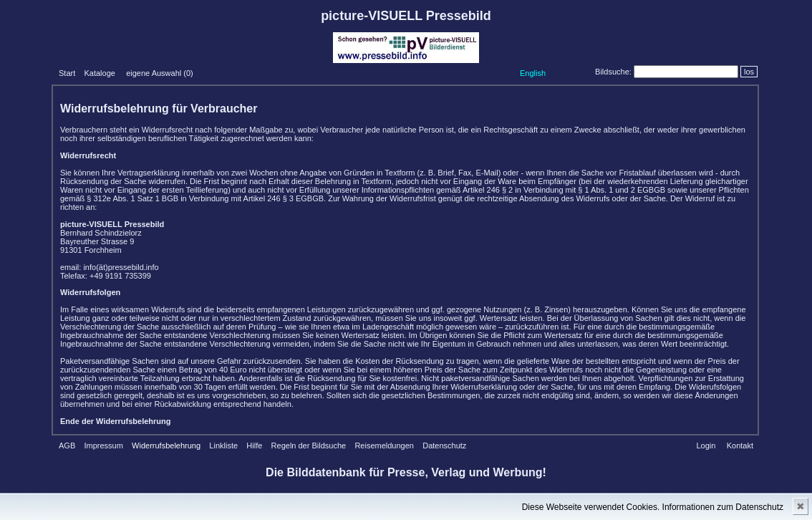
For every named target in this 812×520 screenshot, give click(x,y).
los (749, 71)
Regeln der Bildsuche (309, 445)
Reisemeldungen (384, 445)
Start (67, 73)
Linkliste (223, 445)
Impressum (103, 445)
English (533, 73)
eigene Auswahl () (159, 73)
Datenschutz (444, 445)
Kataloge (99, 73)
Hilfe (254, 445)
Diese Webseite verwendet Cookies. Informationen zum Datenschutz (652, 507)
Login (705, 445)
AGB (67, 445)
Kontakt (740, 445)
